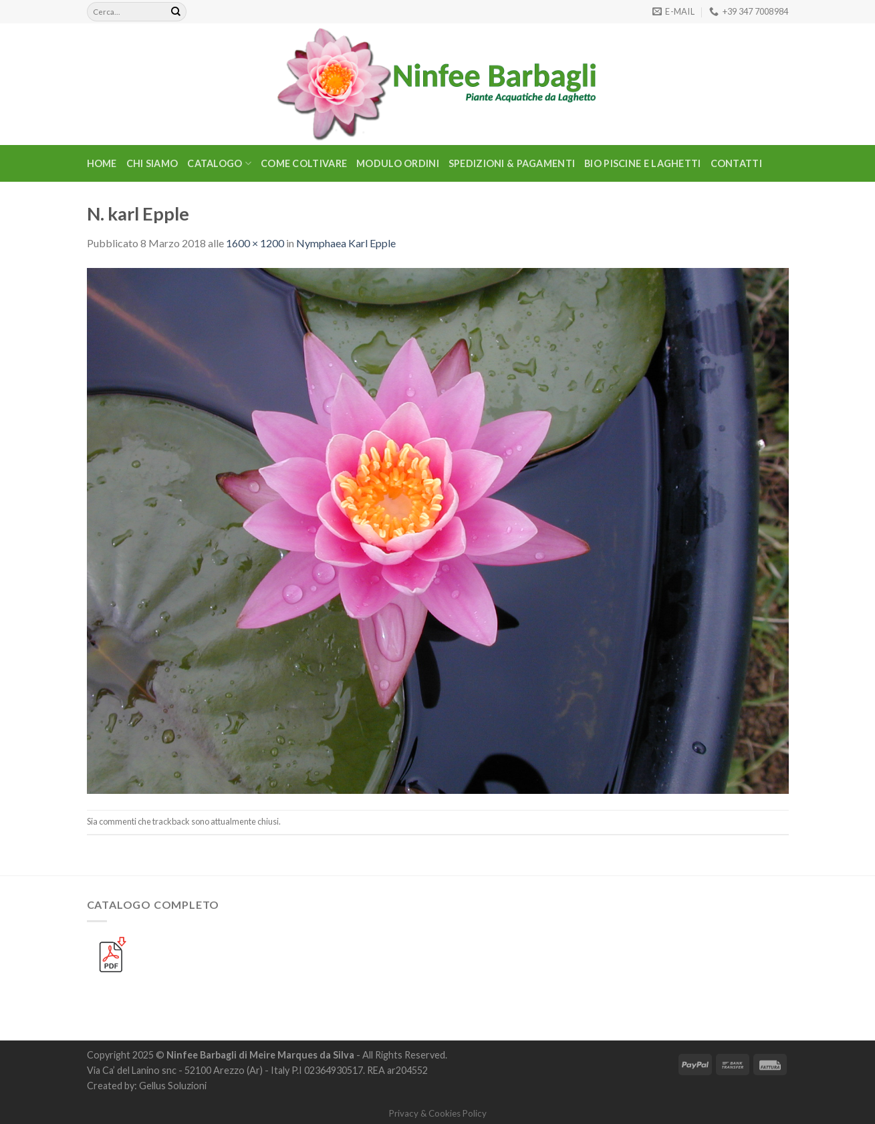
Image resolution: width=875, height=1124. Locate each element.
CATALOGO (219, 163)
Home (102, 163)
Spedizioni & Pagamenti (512, 163)
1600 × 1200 (255, 243)
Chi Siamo (152, 163)
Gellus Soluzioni (173, 1085)
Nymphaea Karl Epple (346, 243)
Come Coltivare (304, 163)
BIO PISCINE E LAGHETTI (642, 163)
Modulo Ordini (397, 163)
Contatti (736, 163)
